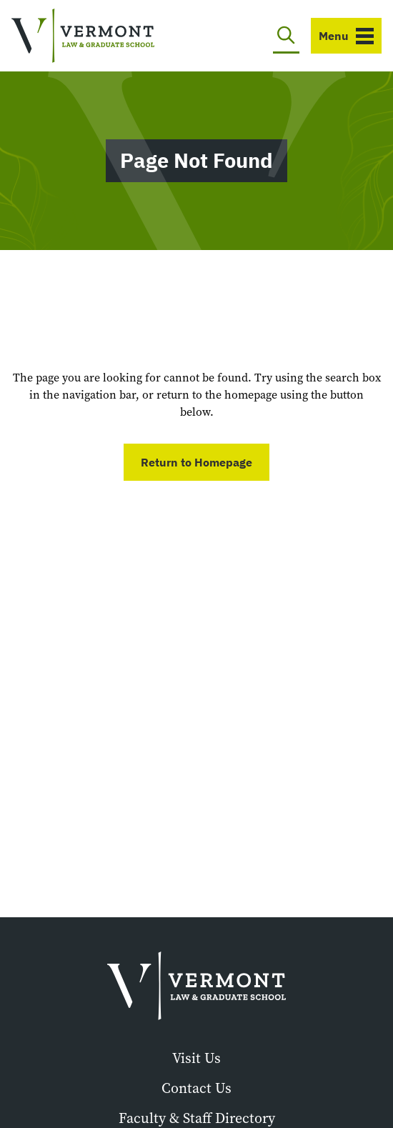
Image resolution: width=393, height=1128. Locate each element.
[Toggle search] (286, 36)
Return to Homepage (196, 462)
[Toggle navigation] (346, 36)
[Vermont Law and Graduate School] (82, 36)
